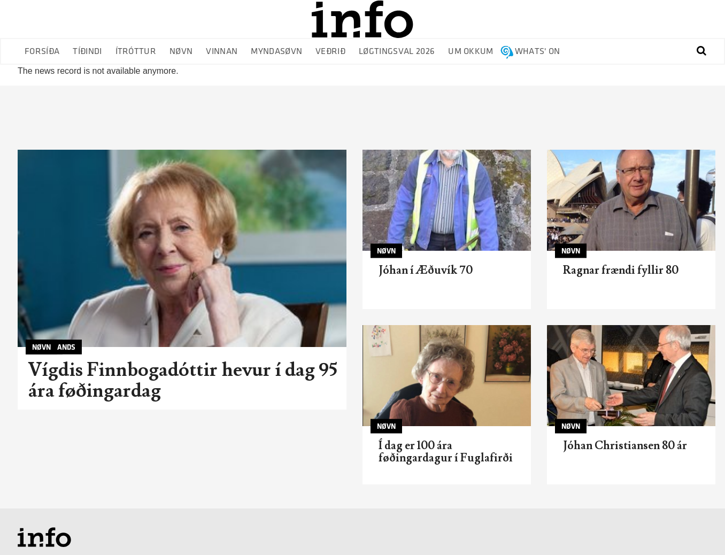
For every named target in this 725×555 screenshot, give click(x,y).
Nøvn (180, 52)
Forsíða (42, 52)
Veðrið (330, 52)
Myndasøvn (276, 52)
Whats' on (537, 52)
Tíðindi (87, 52)
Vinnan (221, 52)
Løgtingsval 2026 (397, 52)
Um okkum (470, 52)
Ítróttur (136, 52)
